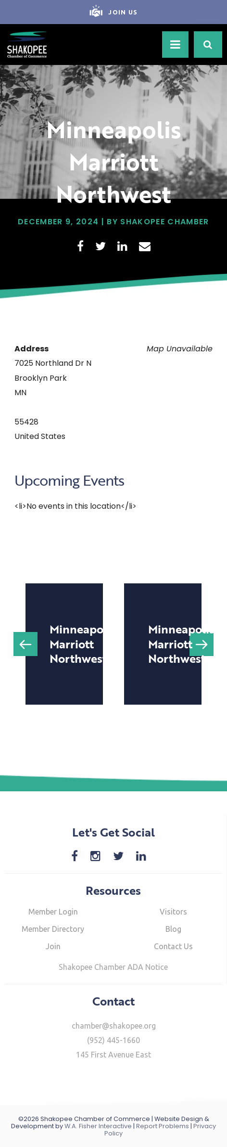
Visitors (173, 911)
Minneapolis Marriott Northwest (83, 643)
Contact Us (173, 946)
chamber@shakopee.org (114, 1025)
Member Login (53, 911)
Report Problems (162, 1126)
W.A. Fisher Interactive (98, 1126)
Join (53, 946)
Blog (173, 929)
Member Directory (53, 929)
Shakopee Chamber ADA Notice (113, 967)
